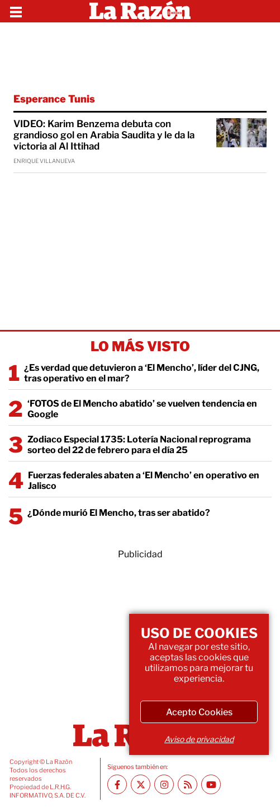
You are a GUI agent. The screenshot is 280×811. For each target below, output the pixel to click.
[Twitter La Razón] (140, 784)
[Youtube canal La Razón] (211, 784)
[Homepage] (140, 11)
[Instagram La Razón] (164, 784)
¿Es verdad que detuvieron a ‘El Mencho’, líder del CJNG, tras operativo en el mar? (141, 373)
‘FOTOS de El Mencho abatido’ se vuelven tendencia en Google (142, 409)
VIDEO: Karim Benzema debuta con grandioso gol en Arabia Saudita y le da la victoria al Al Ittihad (103, 135)
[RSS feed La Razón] (187, 784)
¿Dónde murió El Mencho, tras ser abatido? (118, 512)
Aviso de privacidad (199, 739)
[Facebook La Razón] (117, 784)
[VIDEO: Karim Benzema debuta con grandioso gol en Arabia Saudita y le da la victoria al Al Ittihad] (241, 132)
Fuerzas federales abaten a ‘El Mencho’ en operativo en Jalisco (143, 480)
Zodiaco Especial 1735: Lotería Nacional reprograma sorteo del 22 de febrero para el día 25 (139, 444)
